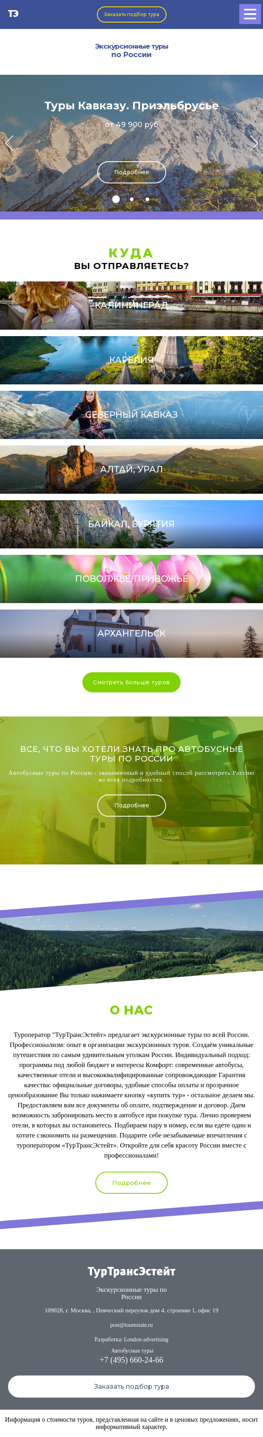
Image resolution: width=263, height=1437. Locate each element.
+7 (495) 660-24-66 (131, 1359)
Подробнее (131, 172)
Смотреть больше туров (131, 682)
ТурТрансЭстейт (131, 1272)
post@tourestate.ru (131, 1325)
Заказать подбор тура (131, 14)
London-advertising (146, 1339)
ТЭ (13, 14)
